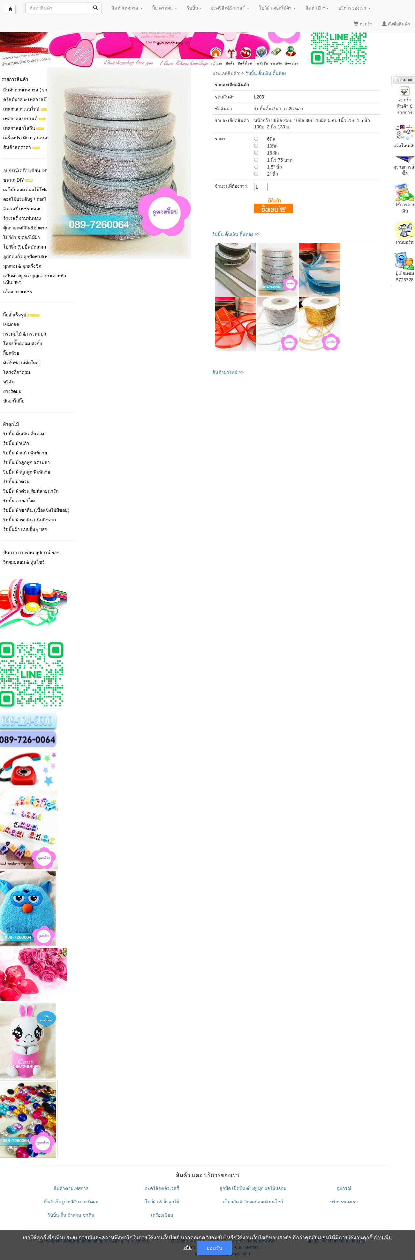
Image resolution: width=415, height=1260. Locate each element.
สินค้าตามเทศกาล (71, 1188)
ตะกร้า (363, 23)
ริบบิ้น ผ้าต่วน (16, 481)
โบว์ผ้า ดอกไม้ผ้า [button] (277, 8)
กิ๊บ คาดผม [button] (164, 8)
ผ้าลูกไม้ (11, 424)
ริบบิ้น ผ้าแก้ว (16, 443)
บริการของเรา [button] (354, 8)
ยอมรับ (214, 1247)
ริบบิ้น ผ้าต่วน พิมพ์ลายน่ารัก (30, 491)
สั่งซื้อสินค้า (396, 23)
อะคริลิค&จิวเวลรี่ (162, 1188)
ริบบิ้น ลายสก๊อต (19, 500)
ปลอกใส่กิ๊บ (14, 400)
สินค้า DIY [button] (317, 8)
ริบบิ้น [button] (194, 8)
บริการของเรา (344, 1201)
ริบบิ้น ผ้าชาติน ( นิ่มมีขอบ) (29, 519)
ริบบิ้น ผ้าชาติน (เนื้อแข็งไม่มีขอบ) (36, 510)
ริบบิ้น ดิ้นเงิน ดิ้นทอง (23, 433)
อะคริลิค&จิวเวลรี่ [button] (230, 8)
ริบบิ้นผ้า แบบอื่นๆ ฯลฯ (25, 529)
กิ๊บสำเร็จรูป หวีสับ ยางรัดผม (71, 1201)
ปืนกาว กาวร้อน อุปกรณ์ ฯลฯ (31, 552)
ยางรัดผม (12, 391)
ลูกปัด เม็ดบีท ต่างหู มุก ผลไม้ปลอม (253, 1188)
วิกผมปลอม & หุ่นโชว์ (24, 562)
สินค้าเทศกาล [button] (127, 8)
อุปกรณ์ (344, 1188)
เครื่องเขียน (162, 1215)
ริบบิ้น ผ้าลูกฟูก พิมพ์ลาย (26, 471)
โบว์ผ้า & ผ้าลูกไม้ (162, 1201)
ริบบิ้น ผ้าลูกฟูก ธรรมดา (26, 462)
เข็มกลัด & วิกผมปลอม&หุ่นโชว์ (253, 1201)
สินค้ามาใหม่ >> (228, 372)
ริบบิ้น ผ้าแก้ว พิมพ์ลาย (25, 452)
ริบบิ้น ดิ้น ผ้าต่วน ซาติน (71, 1215)
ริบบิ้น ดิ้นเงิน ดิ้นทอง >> (236, 234)
